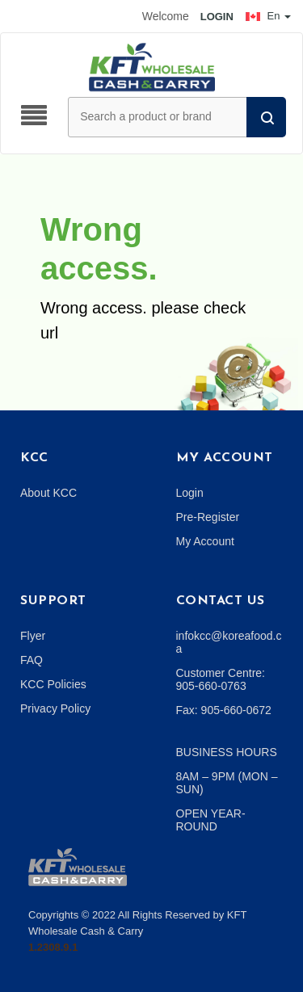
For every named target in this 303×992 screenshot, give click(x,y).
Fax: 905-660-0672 (223, 710)
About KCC (48, 492)
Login (190, 492)
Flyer (32, 635)
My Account (205, 541)
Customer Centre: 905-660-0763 (220, 679)
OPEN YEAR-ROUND (211, 820)
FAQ (31, 660)
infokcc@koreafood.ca (229, 642)
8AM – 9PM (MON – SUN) (227, 783)
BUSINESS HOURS (226, 752)
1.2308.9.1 (53, 947)
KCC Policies (53, 684)
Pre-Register (208, 517)
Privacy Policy (55, 708)
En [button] (268, 16)
